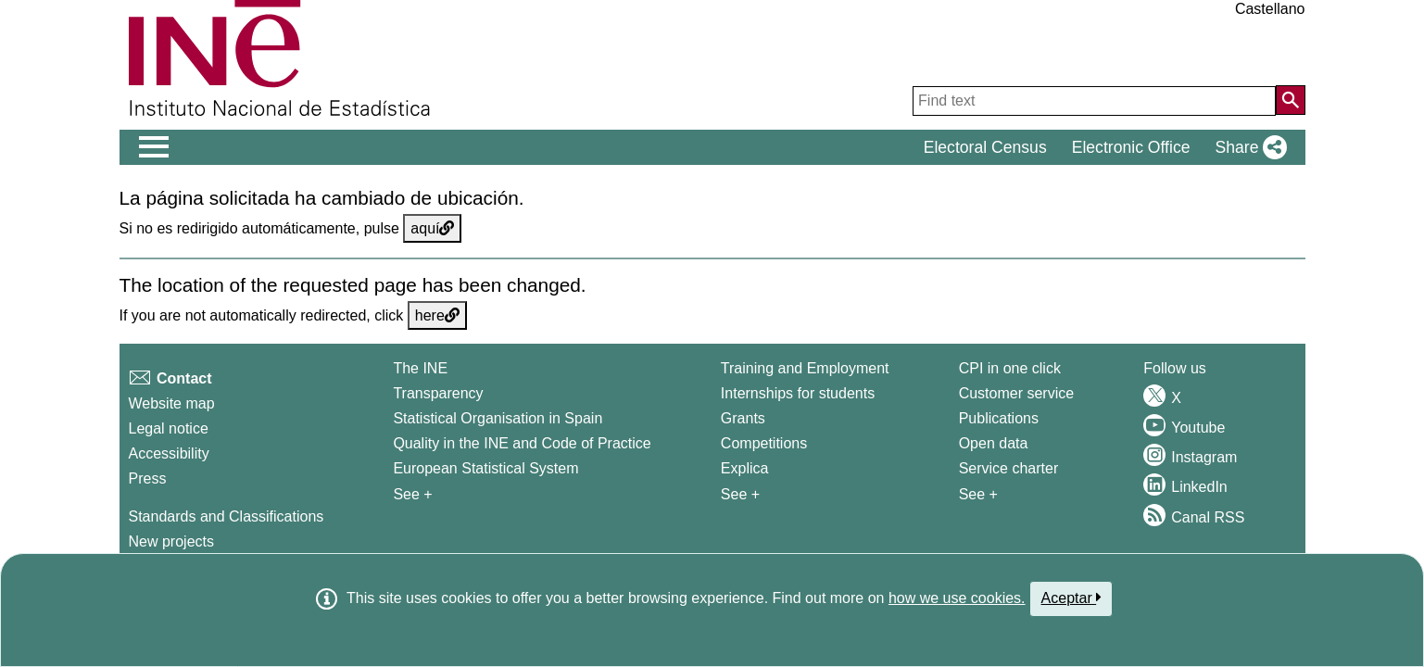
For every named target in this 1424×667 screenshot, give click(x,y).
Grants (743, 418)
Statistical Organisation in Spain (497, 418)
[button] (1247, 147)
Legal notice (168, 428)
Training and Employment (805, 368)
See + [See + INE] (412, 494)
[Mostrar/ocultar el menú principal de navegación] (154, 147)
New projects (171, 541)
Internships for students (798, 393)
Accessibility (169, 453)
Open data (993, 443)
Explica (745, 468)
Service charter (1009, 468)
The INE (420, 368)
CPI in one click (1010, 368)
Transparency (438, 393)
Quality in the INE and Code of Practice (521, 443)
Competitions (764, 443)
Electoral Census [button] (985, 147)
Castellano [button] (1270, 9)
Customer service (1016, 393)
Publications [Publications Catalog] (999, 418)
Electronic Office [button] (1131, 147)
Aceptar (1071, 597)
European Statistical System (485, 468)
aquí (432, 228)
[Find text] (1094, 101)
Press (148, 478)
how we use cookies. (957, 598)
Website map (172, 403)
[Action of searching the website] (1290, 100)
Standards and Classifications (226, 516)
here (437, 315)
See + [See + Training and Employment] (740, 494)
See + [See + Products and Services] (978, 494)
